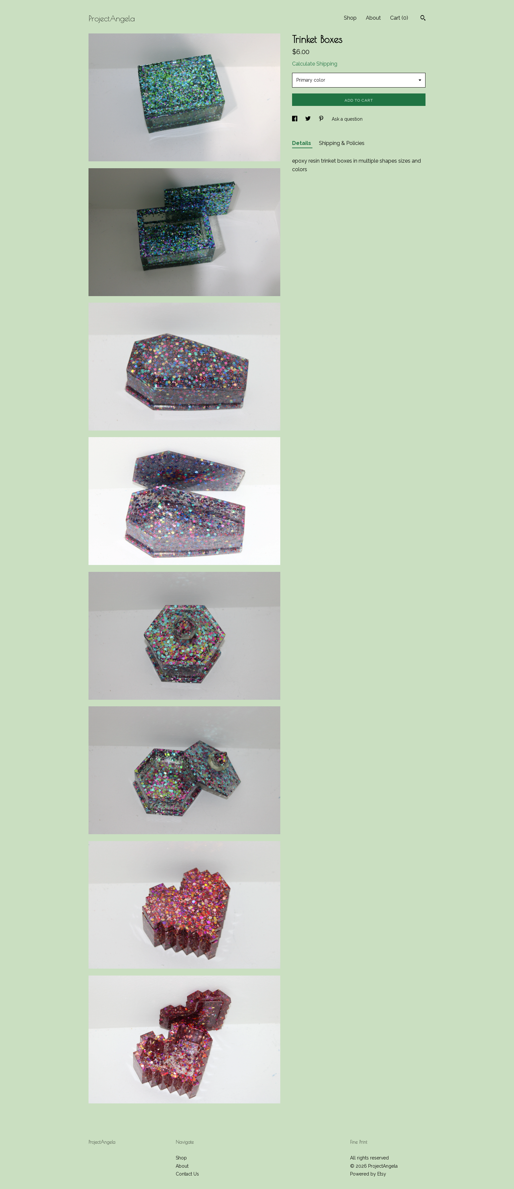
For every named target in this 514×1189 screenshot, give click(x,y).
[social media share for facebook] (295, 119)
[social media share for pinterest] (322, 119)
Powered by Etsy (368, 1174)
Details (302, 143)
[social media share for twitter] (308, 119)
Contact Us (187, 1174)
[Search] (423, 18)
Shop (350, 18)
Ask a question (347, 119)
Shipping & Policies (342, 143)
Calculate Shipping (314, 64)
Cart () (399, 18)
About (373, 18)
